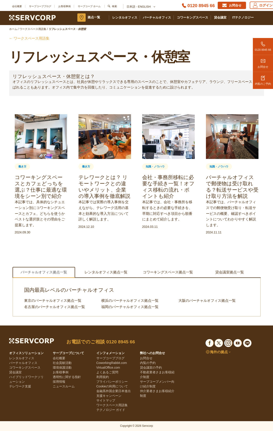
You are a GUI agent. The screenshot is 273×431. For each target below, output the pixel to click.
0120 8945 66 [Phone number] (201, 5)
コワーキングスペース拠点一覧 (168, 272)
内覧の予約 (148, 363)
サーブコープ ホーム (89, 6)
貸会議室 (220, 17)
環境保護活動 (62, 367)
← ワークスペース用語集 (29, 38)
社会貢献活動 (62, 363)
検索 (114, 6)
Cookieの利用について (112, 386)
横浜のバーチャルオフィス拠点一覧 (130, 300)
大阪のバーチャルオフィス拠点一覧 (207, 300)
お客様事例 (64, 6)
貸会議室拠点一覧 (229, 272)
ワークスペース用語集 (112, 405)
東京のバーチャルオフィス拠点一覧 (52, 300)
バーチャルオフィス (157, 17)
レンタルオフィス (124, 17)
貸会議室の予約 (151, 367)
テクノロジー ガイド (110, 410)
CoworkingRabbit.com (111, 363)
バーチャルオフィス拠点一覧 (44, 272)
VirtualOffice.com (108, 367)
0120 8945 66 (263, 44)
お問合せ (263, 61)
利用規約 (102, 377)
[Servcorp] (32, 17)
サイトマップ (105, 400)
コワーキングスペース (192, 17)
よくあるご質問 (107, 372)
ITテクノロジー (243, 17)
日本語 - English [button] (141, 7)
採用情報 (59, 381)
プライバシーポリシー (112, 381)
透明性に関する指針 (67, 377)
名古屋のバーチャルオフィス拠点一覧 (54, 307)
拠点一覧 (94, 17)
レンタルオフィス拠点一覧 (106, 272)
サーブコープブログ (40, 6)
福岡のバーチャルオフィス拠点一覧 (130, 307)
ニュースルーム (64, 386)
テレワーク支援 (20, 386)
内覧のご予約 (263, 78)
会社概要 (17, 6)
